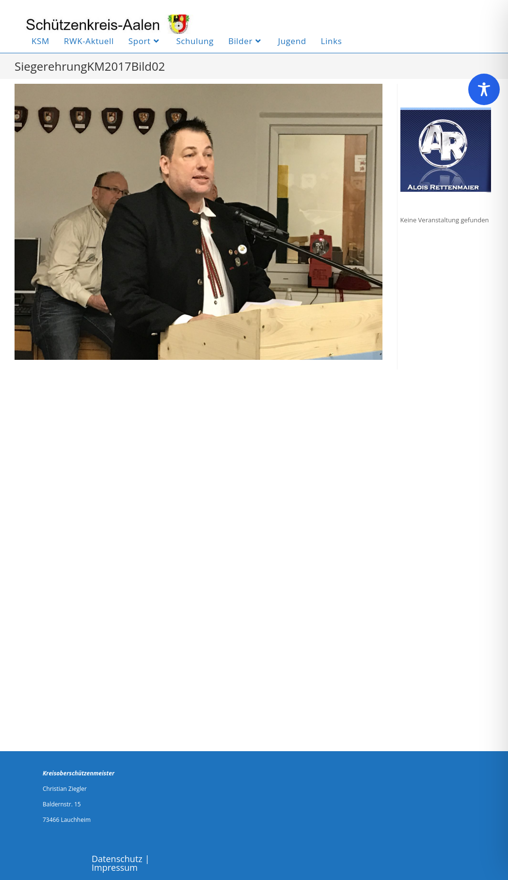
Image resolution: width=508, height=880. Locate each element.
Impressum (115, 867)
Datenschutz (117, 859)
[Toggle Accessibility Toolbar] (484, 89)
